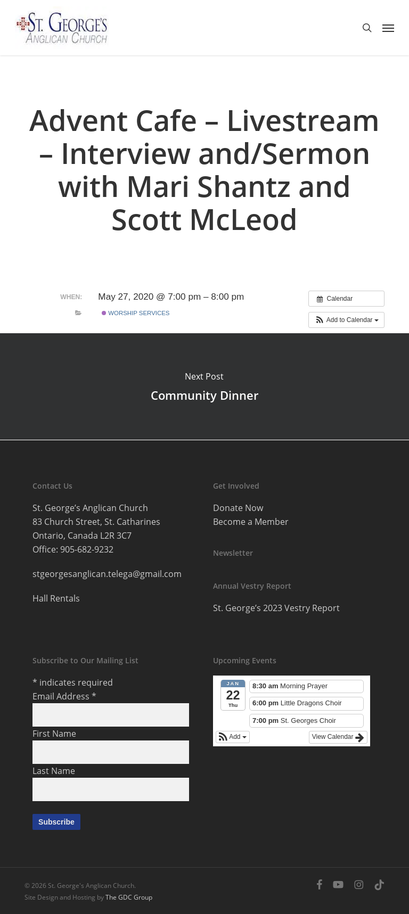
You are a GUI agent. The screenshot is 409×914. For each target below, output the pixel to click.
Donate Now (238, 508)
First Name (54, 733)
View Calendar (338, 737)
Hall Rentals (56, 598)
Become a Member (251, 522)
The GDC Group (128, 897)
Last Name (53, 771)
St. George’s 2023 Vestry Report (276, 608)
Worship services (135, 313)
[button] (388, 27)
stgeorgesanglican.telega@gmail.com (107, 574)
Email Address (64, 696)
